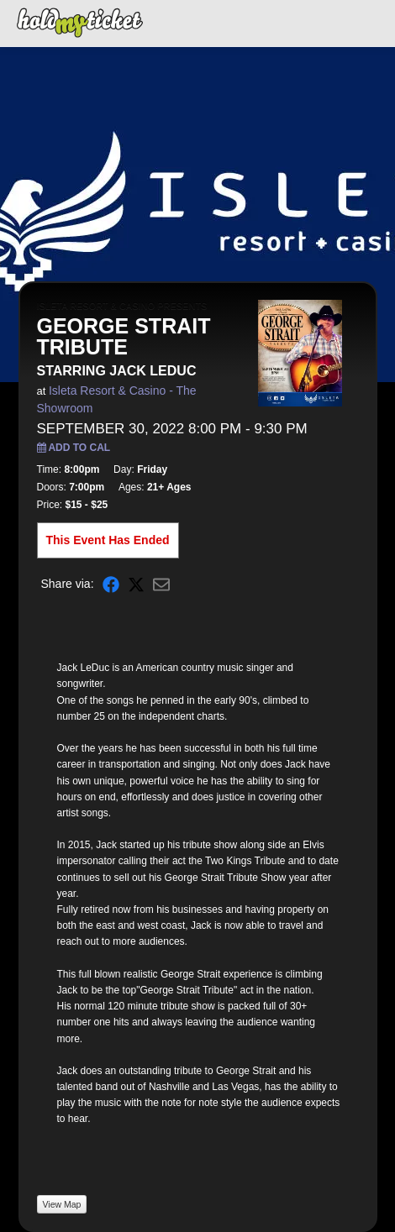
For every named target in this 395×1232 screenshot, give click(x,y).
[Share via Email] (161, 584)
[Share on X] (136, 584)
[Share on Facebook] (111, 584)
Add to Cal (74, 447)
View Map (62, 1204)
